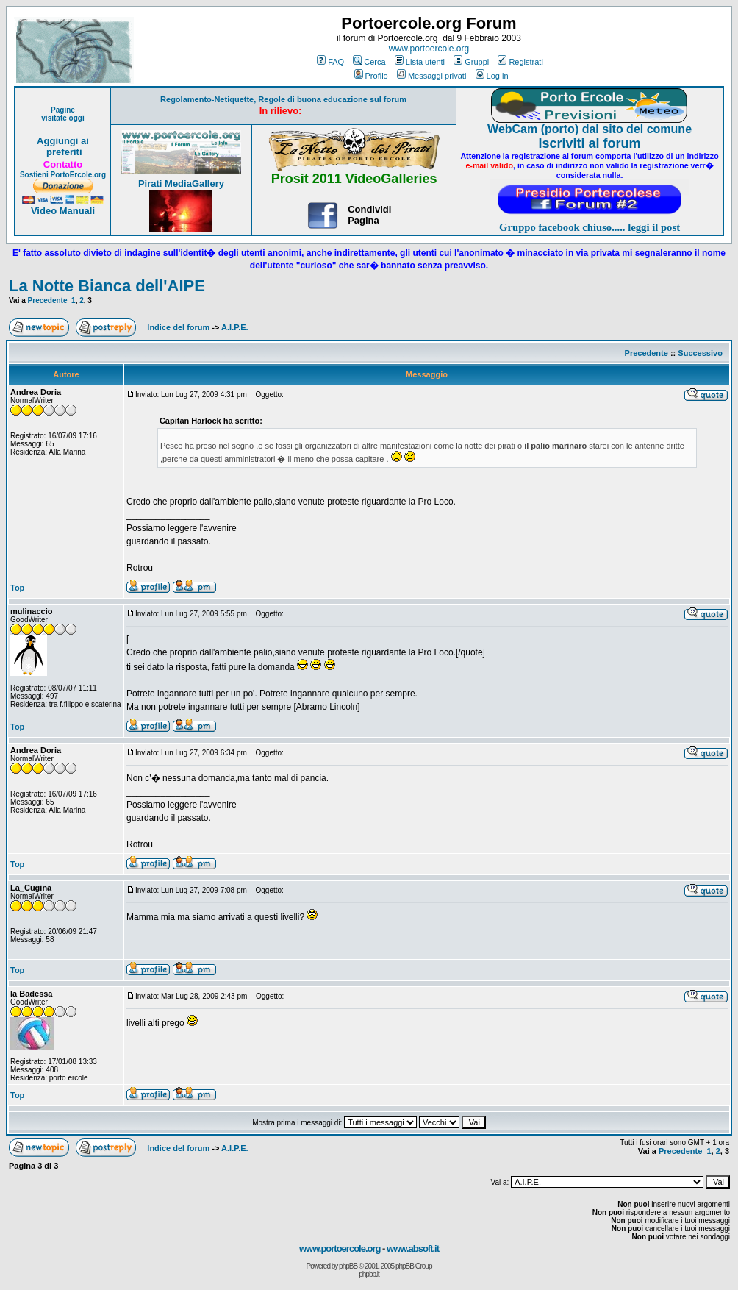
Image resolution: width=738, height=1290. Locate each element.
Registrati (520, 61)
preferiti (62, 151)
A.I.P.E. (234, 327)
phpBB (348, 1266)
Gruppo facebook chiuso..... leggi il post (589, 227)
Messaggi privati (431, 75)
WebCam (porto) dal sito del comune (589, 129)
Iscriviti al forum (590, 143)
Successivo (700, 353)
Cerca (369, 61)
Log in (492, 75)
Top (17, 587)
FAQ (330, 61)
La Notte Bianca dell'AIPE (107, 286)
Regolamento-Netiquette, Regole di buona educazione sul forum (283, 99)
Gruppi (471, 61)
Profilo (371, 75)
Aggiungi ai (63, 140)
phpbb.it (369, 1274)
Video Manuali (63, 210)
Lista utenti (420, 61)
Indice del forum (178, 327)
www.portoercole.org (429, 48)
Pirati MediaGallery (181, 183)
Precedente (48, 300)
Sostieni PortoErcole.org (63, 175)
